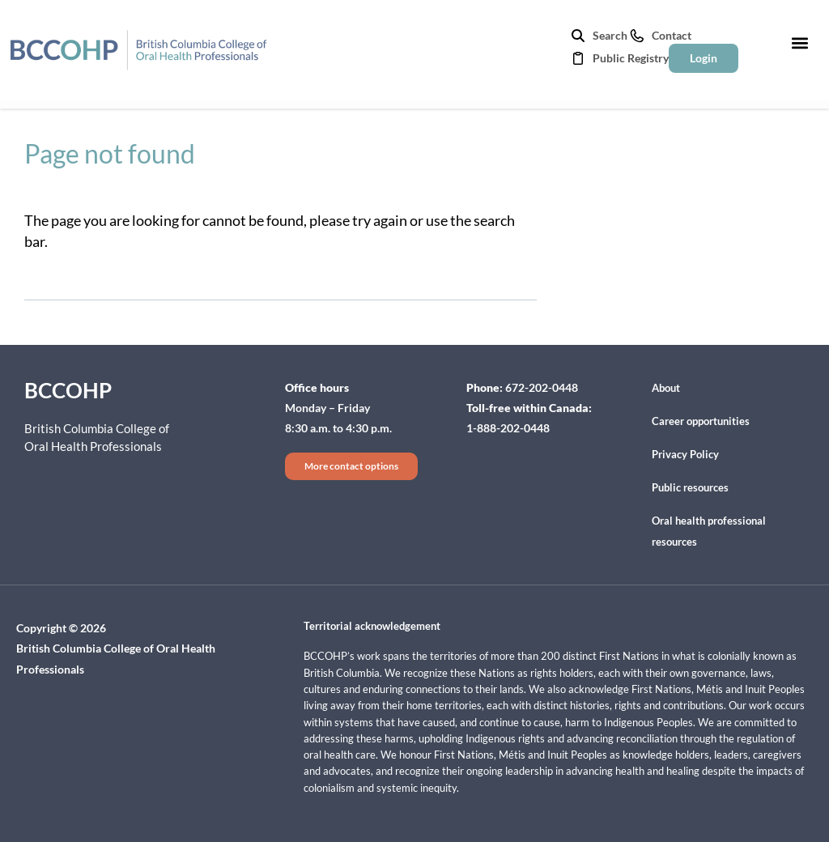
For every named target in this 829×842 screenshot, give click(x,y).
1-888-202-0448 (508, 428)
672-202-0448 (541, 387)
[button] (799, 42)
